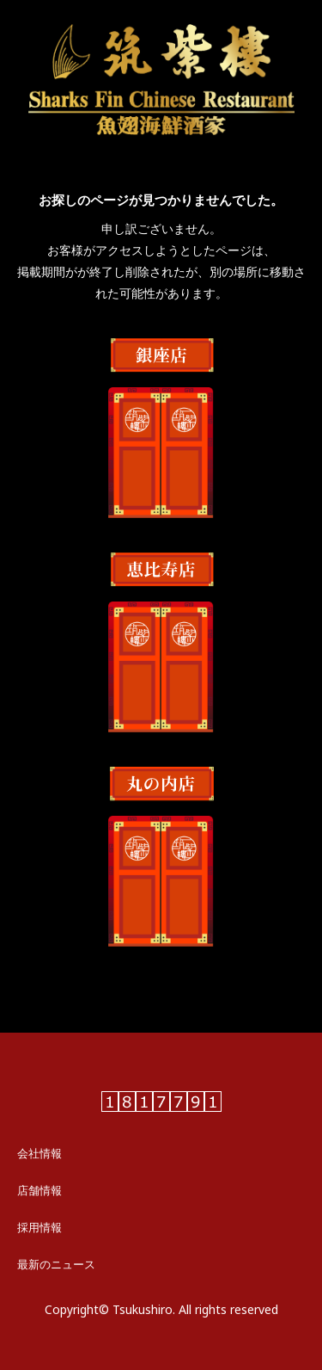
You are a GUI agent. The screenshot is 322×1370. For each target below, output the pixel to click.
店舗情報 (39, 1190)
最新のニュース (56, 1264)
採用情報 (39, 1227)
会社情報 (39, 1153)
